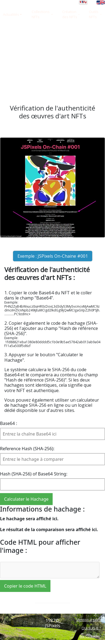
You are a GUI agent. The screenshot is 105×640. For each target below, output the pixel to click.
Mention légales (88, 619)
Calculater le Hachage (26, 499)
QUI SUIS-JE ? (91, 628)
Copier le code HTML (25, 586)
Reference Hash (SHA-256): (27, 449)
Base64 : (8, 423)
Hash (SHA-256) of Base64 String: (33, 474)
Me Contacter (90, 636)
